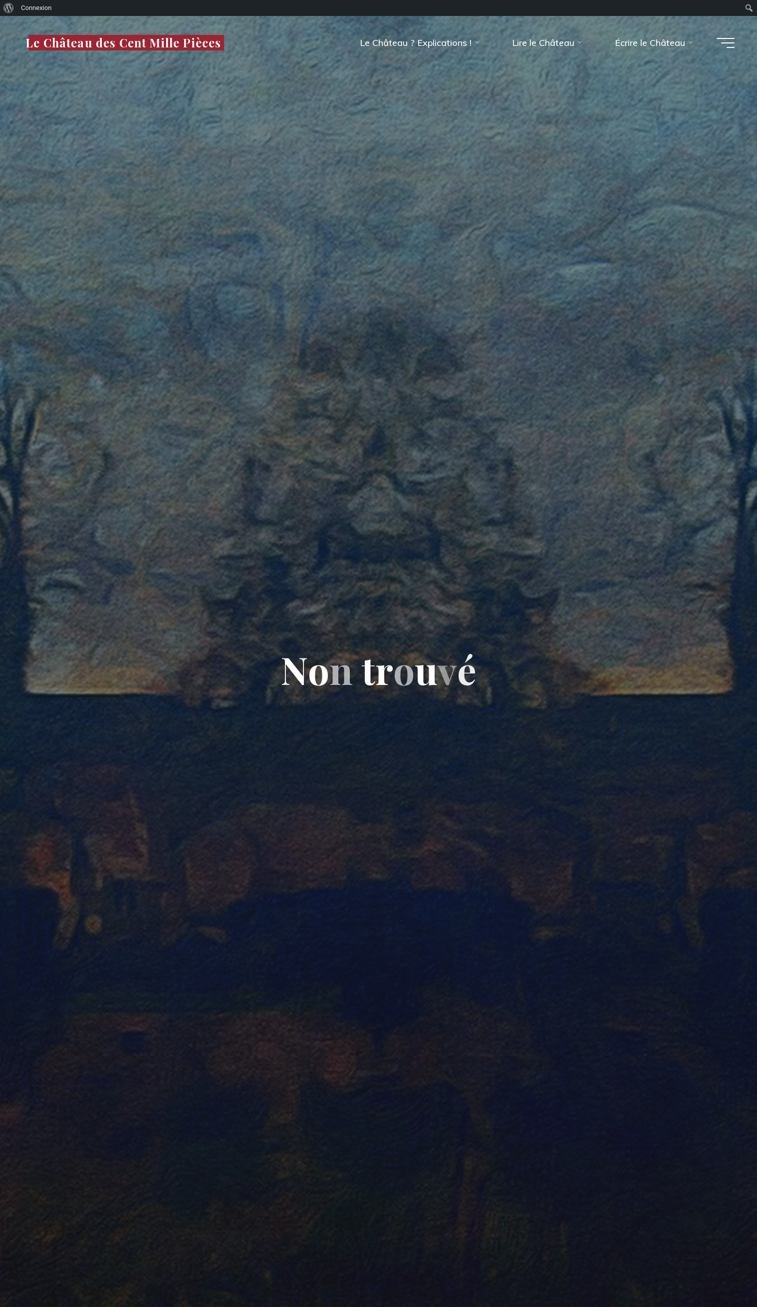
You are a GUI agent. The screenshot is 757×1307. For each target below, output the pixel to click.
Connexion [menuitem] (36, 7)
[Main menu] (726, 43)
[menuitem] (8, 8)
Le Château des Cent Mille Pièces (123, 42)
